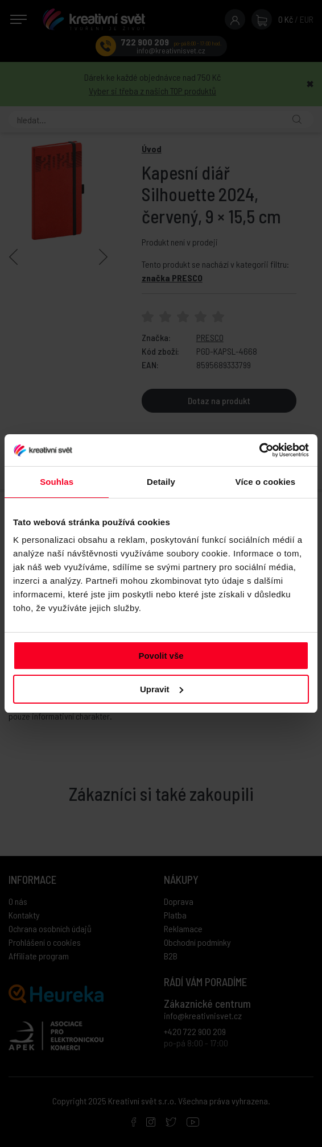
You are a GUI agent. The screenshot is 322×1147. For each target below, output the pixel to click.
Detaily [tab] (161, 482)
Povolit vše (160, 655)
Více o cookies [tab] (266, 482)
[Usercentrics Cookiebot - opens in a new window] (259, 450)
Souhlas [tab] (56, 482)
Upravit (161, 689)
